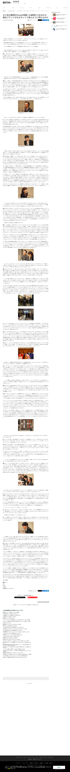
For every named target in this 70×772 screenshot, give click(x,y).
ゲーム (31, 7)
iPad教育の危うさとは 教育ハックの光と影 (9, 616)
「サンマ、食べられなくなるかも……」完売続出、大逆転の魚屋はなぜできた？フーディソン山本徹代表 (17, 651)
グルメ (39, 7)
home (4, 10)
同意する (59, 767)
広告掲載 (41, 718)
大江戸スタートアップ (32, 20)
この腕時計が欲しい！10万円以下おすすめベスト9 (10, 613)
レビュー (4, 7)
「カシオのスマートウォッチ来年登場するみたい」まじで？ (12, 633)
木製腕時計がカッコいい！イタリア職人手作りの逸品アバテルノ (12, 634)
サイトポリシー (18, 718)
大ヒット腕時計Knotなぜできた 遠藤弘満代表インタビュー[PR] (12, 630)
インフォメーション (11, 10)
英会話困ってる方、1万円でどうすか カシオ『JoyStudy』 (11, 639)
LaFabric (4, 586)
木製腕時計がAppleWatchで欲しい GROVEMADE (10, 637)
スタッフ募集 (46, 718)
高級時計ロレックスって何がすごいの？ (9, 618)
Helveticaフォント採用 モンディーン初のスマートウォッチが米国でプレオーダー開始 (16, 640)
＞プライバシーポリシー (59, 769)
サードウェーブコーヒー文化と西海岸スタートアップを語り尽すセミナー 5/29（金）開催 (16, 619)
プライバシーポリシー (25, 718)
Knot (4, 583)
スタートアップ (48, 7)
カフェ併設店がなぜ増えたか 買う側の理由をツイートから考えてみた (13, 627)
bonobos (12, 323)
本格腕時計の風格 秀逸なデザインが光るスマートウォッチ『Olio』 (13, 652)
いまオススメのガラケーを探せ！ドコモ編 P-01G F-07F (11, 636)
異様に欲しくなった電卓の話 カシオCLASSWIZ (10, 625)
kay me (4, 585)
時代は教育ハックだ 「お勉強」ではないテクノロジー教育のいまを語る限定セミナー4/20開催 (17, 654)
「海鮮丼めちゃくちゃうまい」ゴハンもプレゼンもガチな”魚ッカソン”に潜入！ (15, 628)
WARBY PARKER (12, 287)
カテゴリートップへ (43, 602)
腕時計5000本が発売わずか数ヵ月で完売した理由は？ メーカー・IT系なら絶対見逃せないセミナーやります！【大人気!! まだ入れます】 (17, 645)
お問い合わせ (36, 718)
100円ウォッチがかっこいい (7, 622)
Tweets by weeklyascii (29, 683)
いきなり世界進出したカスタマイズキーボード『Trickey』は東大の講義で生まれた (15, 655)
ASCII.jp (30, 714)
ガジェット (22, 7)
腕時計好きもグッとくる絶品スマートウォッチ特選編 (11, 612)
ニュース (13, 7)
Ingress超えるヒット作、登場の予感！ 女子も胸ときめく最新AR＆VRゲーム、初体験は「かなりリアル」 (17, 647)
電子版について (51, 718)
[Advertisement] (48, 3)
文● (28, 20)
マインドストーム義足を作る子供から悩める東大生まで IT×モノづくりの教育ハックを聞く (16, 621)
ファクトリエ (27, 285)
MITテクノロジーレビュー (37, 714)
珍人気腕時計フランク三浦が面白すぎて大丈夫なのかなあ (11, 615)
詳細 (9, 768)
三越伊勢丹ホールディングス (8, 588)
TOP (17, 712)
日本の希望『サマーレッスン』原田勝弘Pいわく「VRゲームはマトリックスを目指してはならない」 (17, 642)
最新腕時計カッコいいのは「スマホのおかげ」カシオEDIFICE (12, 624)
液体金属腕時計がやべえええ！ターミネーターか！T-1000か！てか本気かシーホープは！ (16, 631)
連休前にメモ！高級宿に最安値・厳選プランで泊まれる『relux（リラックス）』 (15, 657)
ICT (56, 7)
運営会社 (31, 718)
